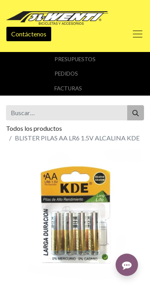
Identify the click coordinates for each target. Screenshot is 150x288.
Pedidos (66, 73)
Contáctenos (28, 34)
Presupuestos (75, 59)
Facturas (68, 88)
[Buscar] (135, 112)
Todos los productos (34, 128)
